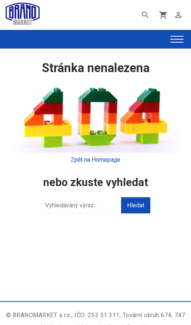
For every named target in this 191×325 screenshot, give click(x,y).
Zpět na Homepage (95, 159)
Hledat (135, 205)
